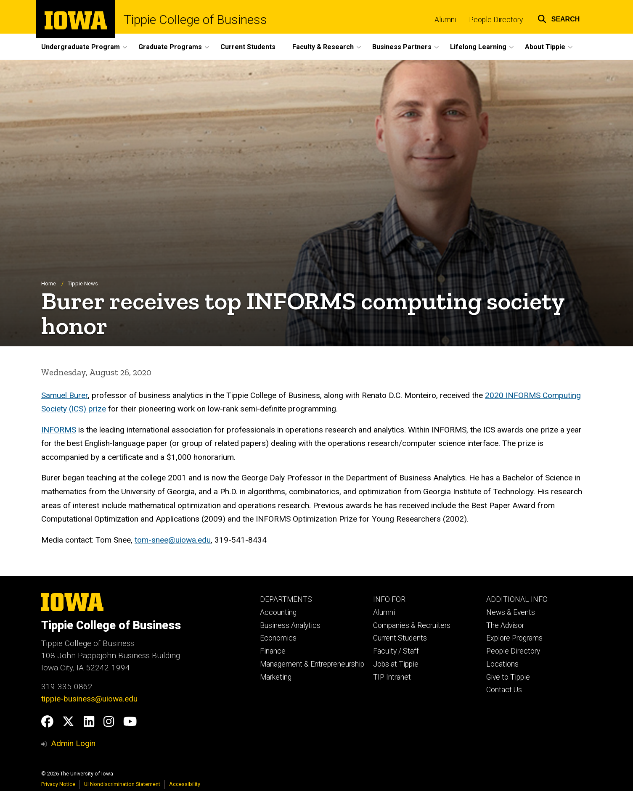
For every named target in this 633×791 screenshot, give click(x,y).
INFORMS (58, 430)
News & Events (510, 612)
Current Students (247, 47)
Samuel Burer (64, 395)
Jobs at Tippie (395, 664)
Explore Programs (514, 638)
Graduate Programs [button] (170, 47)
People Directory (496, 20)
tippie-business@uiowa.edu (89, 699)
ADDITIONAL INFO (517, 599)
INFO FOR (389, 599)
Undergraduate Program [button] (80, 47)
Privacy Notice (58, 784)
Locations (502, 664)
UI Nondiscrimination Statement (122, 784)
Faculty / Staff (396, 651)
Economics (278, 638)
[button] (558, 18)
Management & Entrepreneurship (312, 664)
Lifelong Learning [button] (478, 47)
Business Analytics (290, 625)
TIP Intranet (392, 677)
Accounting (278, 612)
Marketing (275, 677)
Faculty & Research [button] (323, 47)
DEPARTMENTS (286, 599)
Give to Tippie (508, 677)
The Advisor (505, 625)
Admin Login (73, 743)
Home (48, 284)
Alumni (445, 20)
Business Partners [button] (402, 47)
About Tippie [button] (545, 47)
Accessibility (184, 784)
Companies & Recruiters (411, 625)
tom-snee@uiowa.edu (173, 540)
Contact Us (504, 690)
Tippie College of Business (195, 19)
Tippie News (83, 284)
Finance (273, 651)
